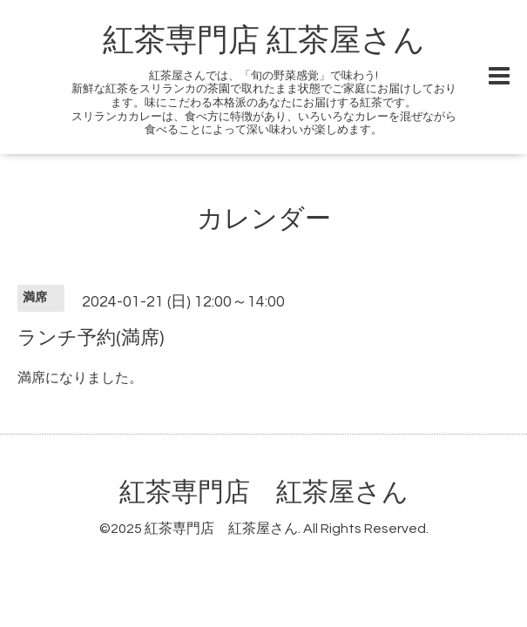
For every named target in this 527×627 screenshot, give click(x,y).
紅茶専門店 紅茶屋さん (264, 40)
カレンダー (264, 219)
